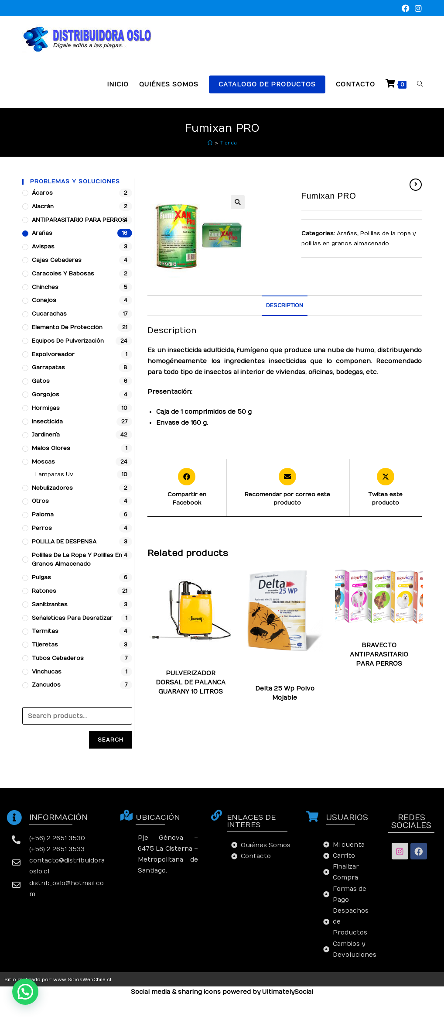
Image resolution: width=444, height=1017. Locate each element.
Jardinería (46, 434)
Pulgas (311, 676)
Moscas (288, 676)
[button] (25, 992)
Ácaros (42, 192)
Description (284, 305)
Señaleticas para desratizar (72, 618)
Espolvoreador (53, 354)
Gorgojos (45, 394)
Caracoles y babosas (63, 273)
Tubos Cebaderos (58, 658)
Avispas (43, 246)
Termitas (45, 631)
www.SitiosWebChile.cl (82, 980)
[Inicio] (210, 143)
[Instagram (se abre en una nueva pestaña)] (417, 9)
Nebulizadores (52, 487)
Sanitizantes (50, 604)
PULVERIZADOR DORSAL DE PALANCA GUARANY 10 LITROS (190, 682)
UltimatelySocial (287, 992)
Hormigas (260, 676)
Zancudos (284, 681)
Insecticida (47, 421)
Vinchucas (46, 671)
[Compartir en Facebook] (186, 488)
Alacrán (43, 206)
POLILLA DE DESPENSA (64, 541)
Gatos (41, 381)
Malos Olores (51, 448)
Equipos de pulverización (68, 340)
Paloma (43, 514)
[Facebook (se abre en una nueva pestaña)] (405, 9)
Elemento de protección (67, 327)
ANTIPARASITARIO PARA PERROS (79, 219)
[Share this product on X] (386, 488)
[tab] (284, 306)
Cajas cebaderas (57, 260)
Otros (40, 501)
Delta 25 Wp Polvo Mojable (284, 693)
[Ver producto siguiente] (416, 185)
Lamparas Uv (54, 474)
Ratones (44, 591)
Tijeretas (45, 644)
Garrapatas (303, 671)
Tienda (228, 143)
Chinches (295, 666)
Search (110, 740)
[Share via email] (288, 488)
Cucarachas (266, 671)
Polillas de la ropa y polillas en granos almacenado (77, 560)
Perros (42, 528)
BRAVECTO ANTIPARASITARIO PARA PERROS (379, 654)
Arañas (347, 233)
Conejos (44, 300)
